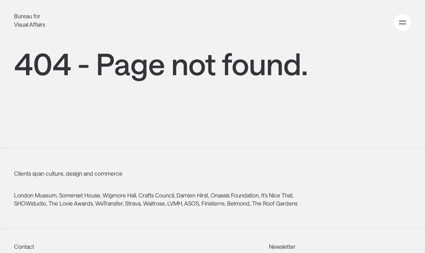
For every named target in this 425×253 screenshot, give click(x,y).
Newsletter (282, 246)
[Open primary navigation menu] (402, 22)
